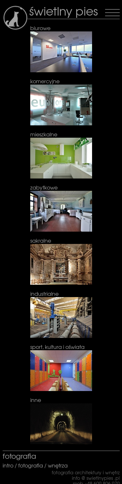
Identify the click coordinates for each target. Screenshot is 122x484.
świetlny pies (63, 10)
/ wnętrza (55, 465)
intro (9, 465)
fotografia (30, 465)
